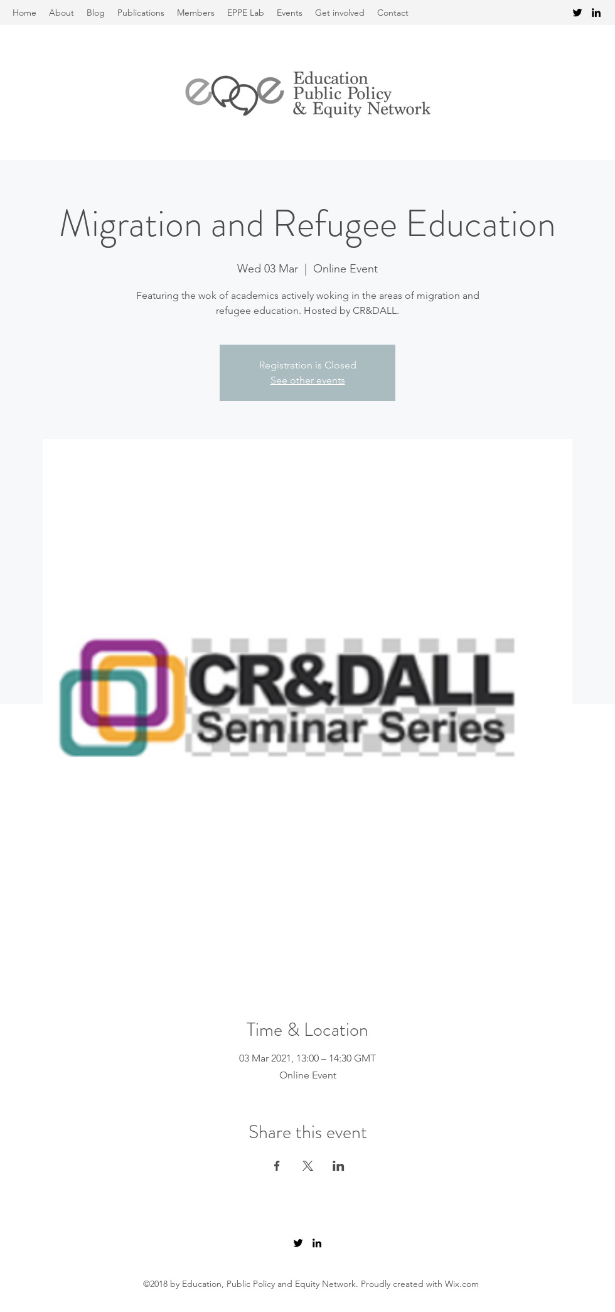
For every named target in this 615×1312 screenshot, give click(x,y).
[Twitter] (577, 12)
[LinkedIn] (596, 12)
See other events (307, 380)
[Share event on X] (308, 1166)
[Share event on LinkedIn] (339, 1166)
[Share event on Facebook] (277, 1166)
